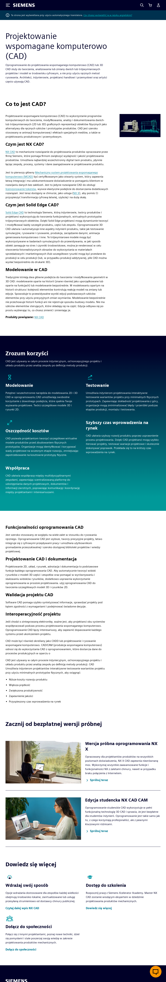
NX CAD (10, 151)
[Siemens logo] (24, 5)
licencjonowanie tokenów (21, 189)
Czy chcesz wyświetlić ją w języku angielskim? (107, 15)
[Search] (141, 5)
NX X (76, 193)
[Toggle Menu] (8, 5)
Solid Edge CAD (15, 212)
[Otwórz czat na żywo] (156, 972)
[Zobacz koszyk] (150, 5)
